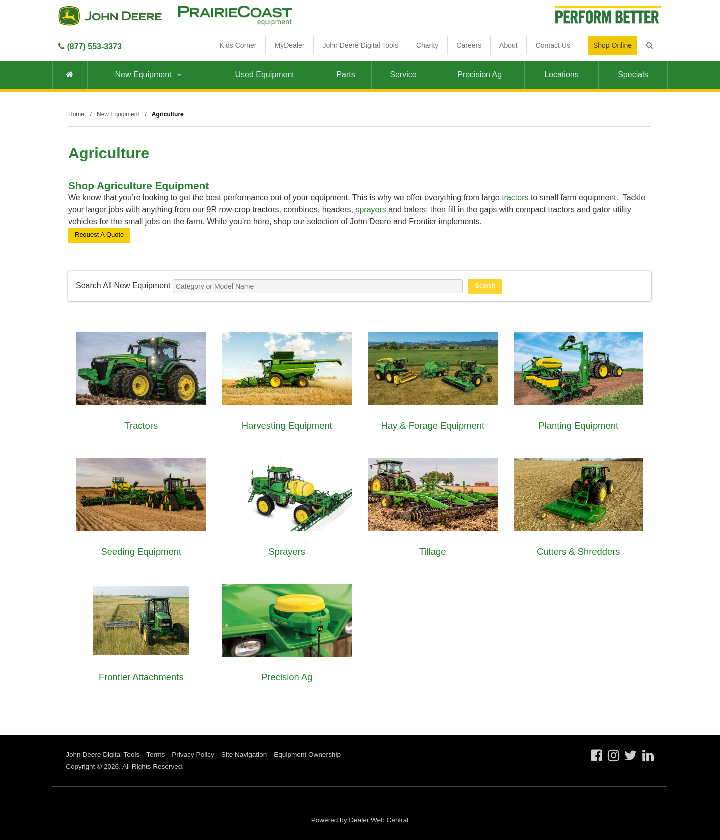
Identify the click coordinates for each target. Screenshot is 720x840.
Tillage (433, 551)
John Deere (110, 16)
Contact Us (553, 46)
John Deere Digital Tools (360, 46)
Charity (427, 46)
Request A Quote (99, 234)
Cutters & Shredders (578, 551)
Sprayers (287, 551)
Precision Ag (480, 74)
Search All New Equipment (123, 286)
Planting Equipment (579, 425)
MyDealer (290, 46)
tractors (515, 198)
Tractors (141, 425)
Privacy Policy (193, 754)
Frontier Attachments (141, 677)
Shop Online (613, 46)
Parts (345, 74)
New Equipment (149, 74)
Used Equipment (264, 74)
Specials (633, 74)
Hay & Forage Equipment (433, 425)
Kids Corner (238, 46)
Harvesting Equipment (287, 425)
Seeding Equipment (141, 551)
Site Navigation (244, 754)
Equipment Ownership (307, 754)
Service (403, 74)
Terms (155, 754)
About (509, 46)
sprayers (370, 210)
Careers (469, 46)
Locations (561, 74)
